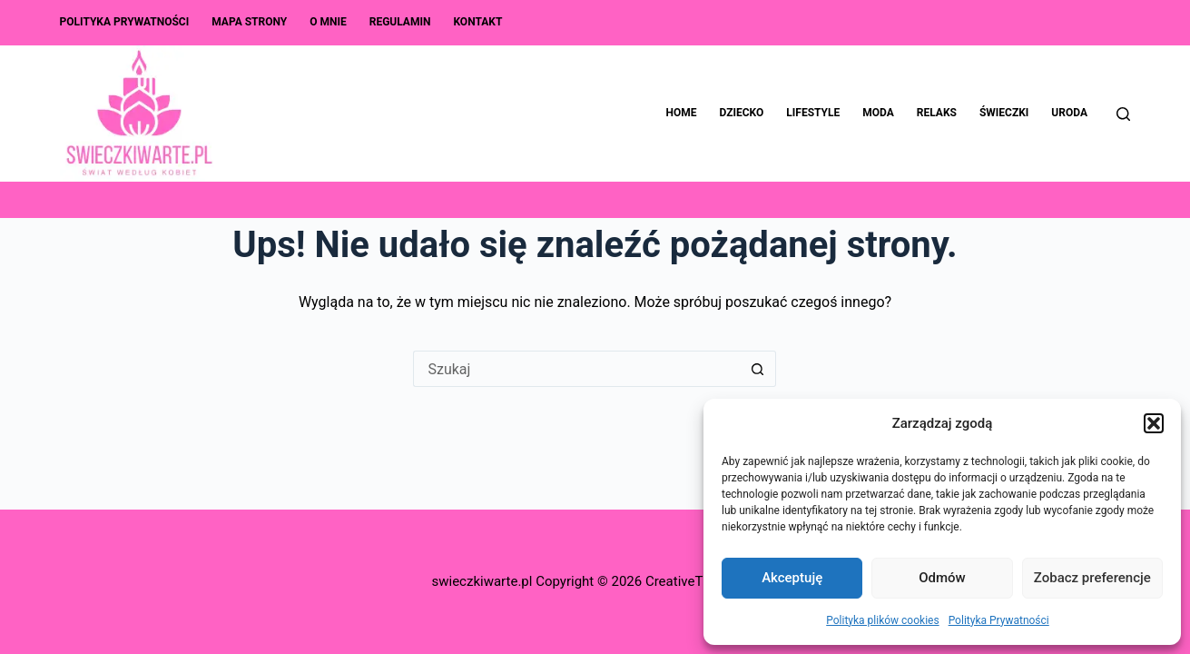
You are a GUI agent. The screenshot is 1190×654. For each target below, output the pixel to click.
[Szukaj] (1123, 114)
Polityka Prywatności (999, 620)
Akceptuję (792, 578)
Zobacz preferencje (1092, 578)
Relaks (937, 112)
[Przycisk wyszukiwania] (758, 369)
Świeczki (1003, 112)
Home (681, 112)
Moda (878, 112)
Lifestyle (813, 112)
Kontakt (477, 21)
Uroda (1069, 112)
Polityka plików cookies (882, 620)
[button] (1154, 423)
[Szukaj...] (576, 369)
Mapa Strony (249, 21)
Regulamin (400, 21)
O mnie (328, 21)
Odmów (942, 578)
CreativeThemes (694, 581)
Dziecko (742, 112)
